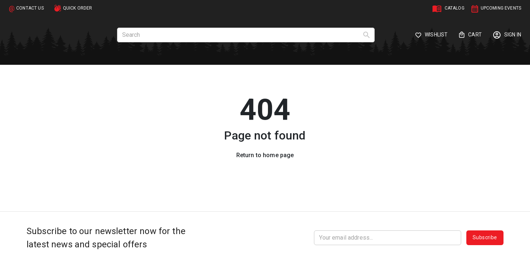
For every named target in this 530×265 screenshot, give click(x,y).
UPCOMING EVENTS (501, 8)
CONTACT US (30, 8)
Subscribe (485, 237)
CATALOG (454, 8)
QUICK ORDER (77, 8)
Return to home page (265, 155)
